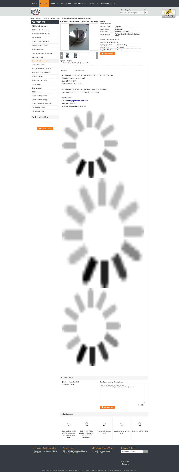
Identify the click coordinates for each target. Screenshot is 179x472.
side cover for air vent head (104, 432)
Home (34, 3)
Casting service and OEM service (42, 53)
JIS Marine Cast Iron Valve (40, 30)
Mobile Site (126, 464)
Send (145, 451)
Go (146, 13)
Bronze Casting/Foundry (39, 96)
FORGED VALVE (37, 76)
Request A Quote (108, 3)
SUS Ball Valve (36, 84)
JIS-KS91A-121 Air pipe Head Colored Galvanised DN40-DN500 (75, 452)
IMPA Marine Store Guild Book (41, 69)
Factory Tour (66, 3)
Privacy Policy (46, 470)
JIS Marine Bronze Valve (39, 26)
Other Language (37, 88)
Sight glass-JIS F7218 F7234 (41, 72)
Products (43, 3)
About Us (54, 3)
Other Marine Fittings (38, 65)
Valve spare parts (37, 57)
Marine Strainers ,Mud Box (40, 41)
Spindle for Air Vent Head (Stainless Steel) (140, 431)
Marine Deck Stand (38, 49)
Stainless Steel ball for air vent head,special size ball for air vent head (69, 434)
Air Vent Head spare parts (52, 18)
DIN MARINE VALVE (38, 107)
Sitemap (126, 461)
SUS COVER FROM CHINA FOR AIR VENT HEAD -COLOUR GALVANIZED (86, 434)
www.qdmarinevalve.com (76, 106)
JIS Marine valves (37, 92)
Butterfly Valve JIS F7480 (40, 45)
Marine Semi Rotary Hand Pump (42, 103)
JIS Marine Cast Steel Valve (41, 34)
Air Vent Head (36, 38)
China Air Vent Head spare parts (62, 470)
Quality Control (80, 3)
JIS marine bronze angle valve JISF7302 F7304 (102, 452)
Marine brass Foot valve (39, 80)
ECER (134, 470)
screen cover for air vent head (121, 432)
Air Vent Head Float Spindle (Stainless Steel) (76, 63)
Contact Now (108, 54)
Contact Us (93, 3)
